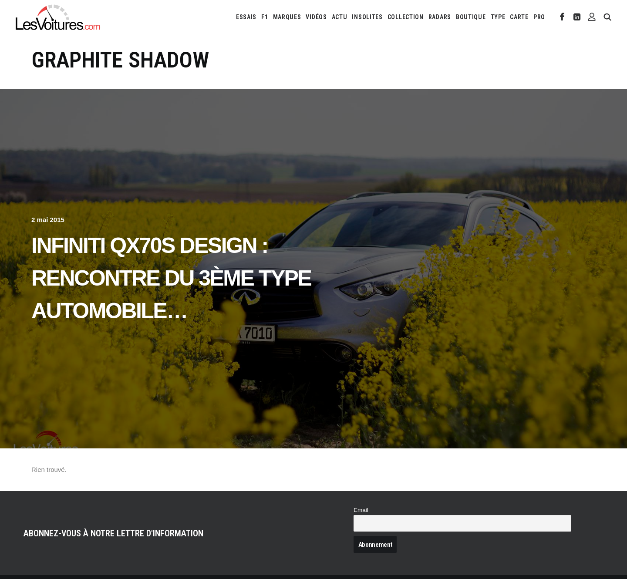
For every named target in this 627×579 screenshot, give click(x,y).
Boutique (471, 16)
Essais (246, 16)
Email (361, 510)
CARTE (519, 16)
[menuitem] (246, 17)
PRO (539, 16)
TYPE (498, 16)
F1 (264, 16)
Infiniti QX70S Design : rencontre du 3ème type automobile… (171, 278)
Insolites (367, 16)
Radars (439, 16)
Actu (339, 16)
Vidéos (316, 16)
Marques (287, 16)
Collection (406, 16)
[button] (562, 17)
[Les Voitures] (58, 17)
